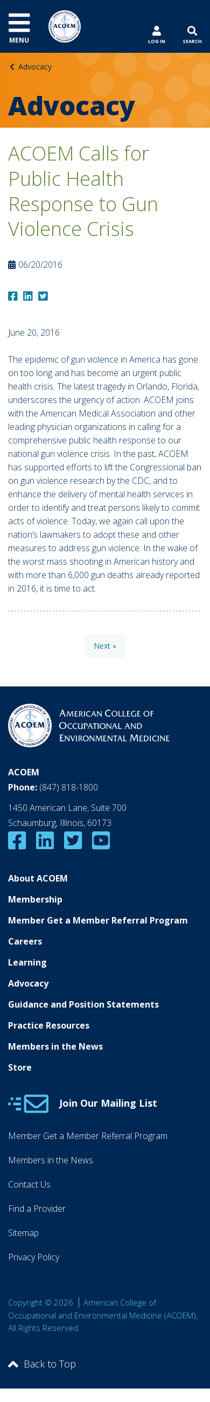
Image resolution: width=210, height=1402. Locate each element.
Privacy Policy (33, 1257)
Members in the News (55, 1046)
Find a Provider (37, 1208)
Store (20, 1067)
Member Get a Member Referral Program (98, 920)
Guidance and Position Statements (83, 1004)
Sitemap (23, 1233)
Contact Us (29, 1184)
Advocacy (35, 66)
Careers (25, 941)
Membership (35, 899)
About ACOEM (38, 878)
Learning (27, 962)
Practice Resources (48, 1025)
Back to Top (42, 1363)
